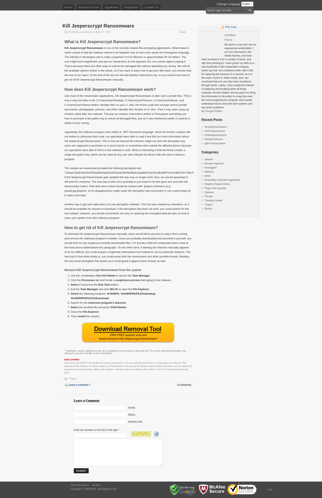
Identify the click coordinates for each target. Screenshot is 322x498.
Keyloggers (211, 167)
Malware (209, 171)
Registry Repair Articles (217, 184)
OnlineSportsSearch (216, 135)
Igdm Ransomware (215, 143)
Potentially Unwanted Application (222, 180)
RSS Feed (230, 27)
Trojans (73, 378)
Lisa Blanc (86, 32)
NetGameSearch (214, 139)
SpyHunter (111, 7)
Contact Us (152, 7)
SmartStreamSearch (216, 127)
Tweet (182, 32)
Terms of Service (80, 485)
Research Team (88, 7)
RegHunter (131, 7)
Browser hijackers (214, 163)
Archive (96, 485)
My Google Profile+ (211, 111)
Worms (208, 208)
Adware (209, 159)
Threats (209, 196)
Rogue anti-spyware (216, 188)
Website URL (135, 421)
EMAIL (132, 414)
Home (68, 7)
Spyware (209, 192)
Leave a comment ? (79, 384)
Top (271, 489)
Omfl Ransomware (215, 131)
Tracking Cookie (213, 200)
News (208, 175)
